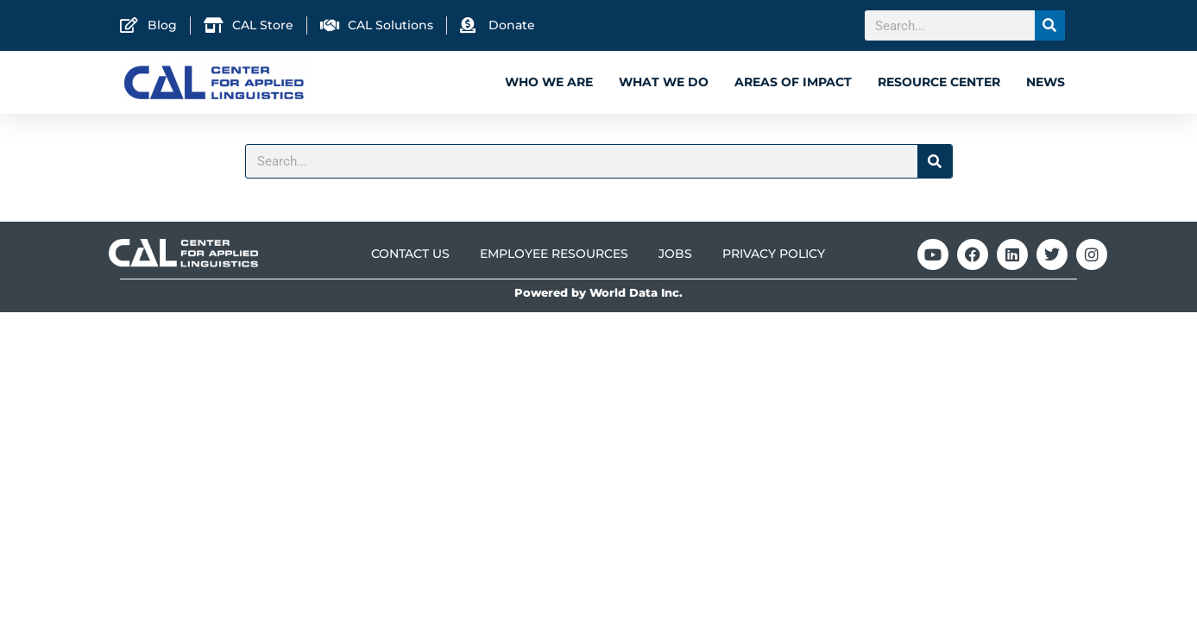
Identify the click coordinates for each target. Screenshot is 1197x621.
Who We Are (549, 82)
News (1045, 82)
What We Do (664, 82)
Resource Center (939, 82)
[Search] (1050, 25)
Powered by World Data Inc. (598, 292)
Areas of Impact (793, 82)
